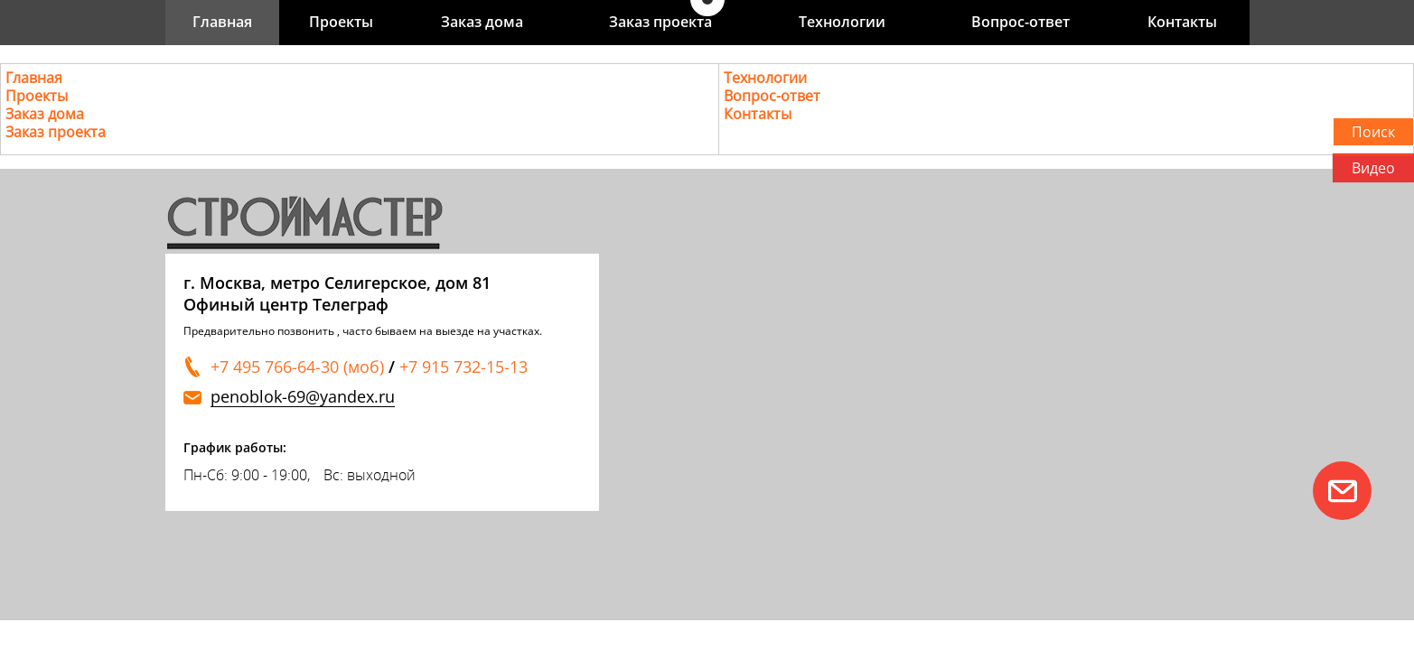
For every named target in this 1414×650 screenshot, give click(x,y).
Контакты (1182, 22)
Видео (1373, 168)
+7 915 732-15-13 (463, 366)
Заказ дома (482, 22)
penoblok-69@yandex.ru (303, 396)
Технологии (842, 22)
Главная (222, 22)
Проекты (341, 22)
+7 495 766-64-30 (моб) (297, 366)
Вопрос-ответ (1020, 22)
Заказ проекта (660, 22)
